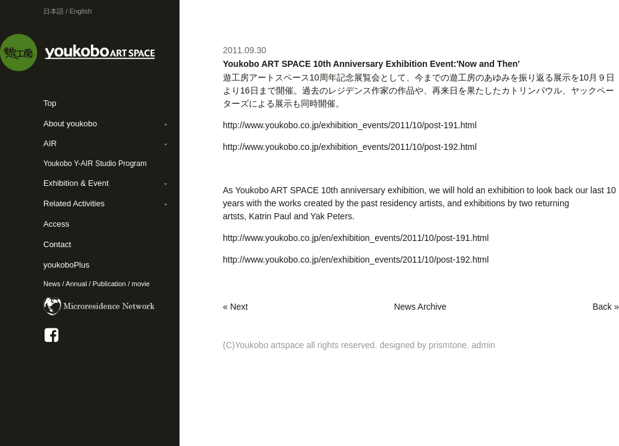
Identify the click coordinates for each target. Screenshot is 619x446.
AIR (50, 143)
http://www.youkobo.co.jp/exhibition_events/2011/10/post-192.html (350, 147)
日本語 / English (67, 11)
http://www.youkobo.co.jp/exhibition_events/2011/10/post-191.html (350, 125)
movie (141, 283)
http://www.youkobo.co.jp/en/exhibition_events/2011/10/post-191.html (356, 238)
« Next (235, 307)
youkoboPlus (66, 264)
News (52, 283)
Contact (57, 244)
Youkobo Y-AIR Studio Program (95, 163)
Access (56, 224)
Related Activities (74, 203)
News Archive (420, 307)
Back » (605, 307)
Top (49, 103)
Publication (109, 283)
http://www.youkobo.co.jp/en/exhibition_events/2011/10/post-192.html (356, 260)
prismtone (448, 345)
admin (483, 345)
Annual (76, 283)
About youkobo (70, 123)
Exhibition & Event (76, 183)
